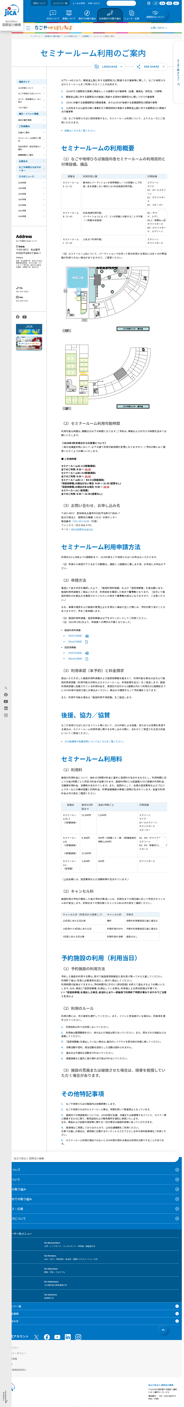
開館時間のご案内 (25, 155)
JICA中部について (25, 88)
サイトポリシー (11, 1347)
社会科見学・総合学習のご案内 (29, 148)
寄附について (39, 3)
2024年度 (22, 193)
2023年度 (22, 199)
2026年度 (22, 182)
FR (169, 3)
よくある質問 (79, 3)
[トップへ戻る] (163, 1329)
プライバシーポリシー (14, 1353)
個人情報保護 (10, 1358)
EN (162, 3)
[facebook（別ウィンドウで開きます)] (6, 695)
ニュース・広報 (13, 1209)
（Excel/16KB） (77, 641)
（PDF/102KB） (78, 653)
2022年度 (22, 205)
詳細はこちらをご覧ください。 (80, 130)
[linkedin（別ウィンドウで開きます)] (6, 708)
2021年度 (22, 210)
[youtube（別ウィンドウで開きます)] (6, 701)
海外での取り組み (14, 1189)
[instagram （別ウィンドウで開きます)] (78, 1337)
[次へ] (162, 215)
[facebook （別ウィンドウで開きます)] (47, 1337)
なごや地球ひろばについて (29, 93)
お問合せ (23, 161)
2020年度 (22, 216)
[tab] (149, 3)
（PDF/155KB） (78, 635)
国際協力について (14, 1218)
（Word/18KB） (77, 658)
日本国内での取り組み (17, 1199)
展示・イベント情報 (29, 113)
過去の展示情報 (24, 120)
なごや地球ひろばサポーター (30, 169)
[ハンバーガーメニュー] (28, 28)
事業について (11, 1179)
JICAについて (12, 1170)
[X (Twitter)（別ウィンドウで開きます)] (6, 688)
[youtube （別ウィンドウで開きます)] (57, 1337)
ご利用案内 (24, 126)
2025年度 (22, 188)
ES (176, 3)
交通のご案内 (24, 132)
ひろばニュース (26, 176)
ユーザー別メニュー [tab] (17, 1233)
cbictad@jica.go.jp (82, 529)
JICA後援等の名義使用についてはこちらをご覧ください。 (94, 741)
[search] (121, 3)
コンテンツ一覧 (60, 3)
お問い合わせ (94, 3)
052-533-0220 (81, 521)
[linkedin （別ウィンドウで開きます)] (68, 1337)
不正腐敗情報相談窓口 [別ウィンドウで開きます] (14, 1369)
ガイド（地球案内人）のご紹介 (29, 100)
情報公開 (7, 1364)
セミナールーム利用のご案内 (29, 139)
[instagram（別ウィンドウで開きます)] (6, 715)
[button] (108, 66)
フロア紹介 (23, 107)
